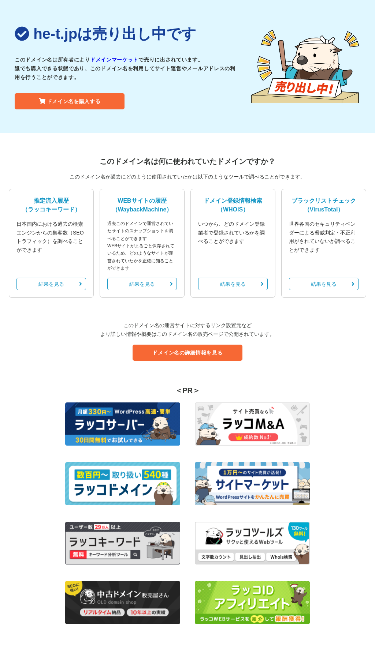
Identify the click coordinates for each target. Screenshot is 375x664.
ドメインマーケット (114, 60)
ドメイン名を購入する (70, 101)
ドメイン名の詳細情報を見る (187, 353)
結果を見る (60, 284)
